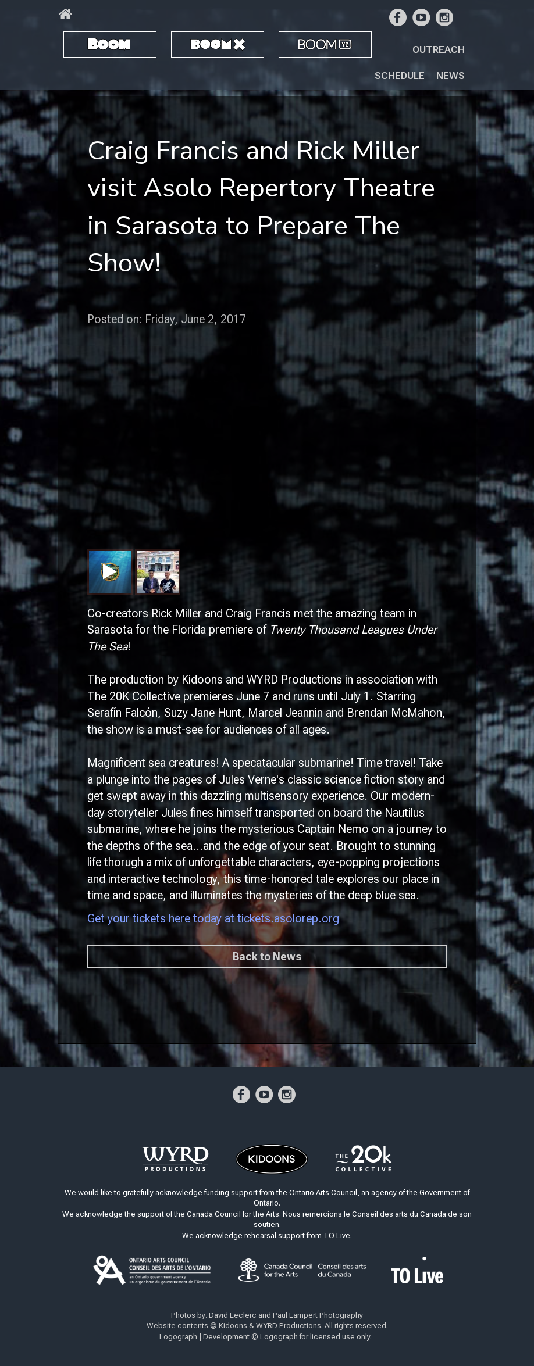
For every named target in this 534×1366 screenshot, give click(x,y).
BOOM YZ (311, 43)
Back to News (267, 956)
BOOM (84, 43)
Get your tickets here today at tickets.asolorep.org (213, 918)
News (450, 75)
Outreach (438, 49)
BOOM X (196, 43)
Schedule (400, 75)
